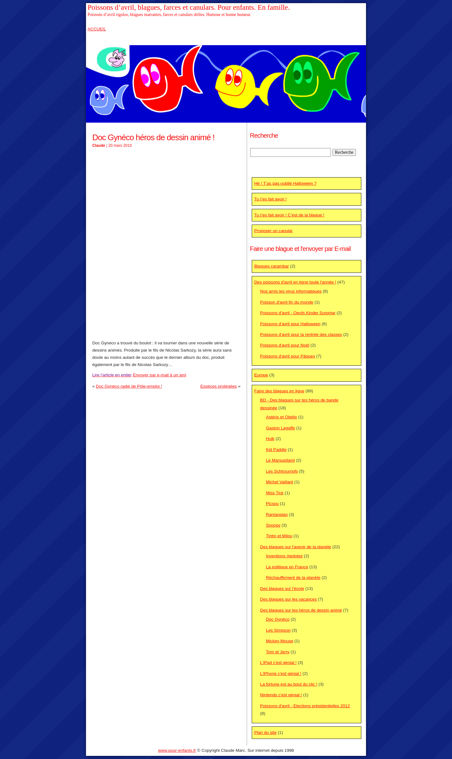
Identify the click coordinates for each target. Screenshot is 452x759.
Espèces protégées (218, 386)
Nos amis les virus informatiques (291, 291)
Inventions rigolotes (284, 556)
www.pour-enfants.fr (177, 750)
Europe (261, 375)
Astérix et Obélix (281, 417)
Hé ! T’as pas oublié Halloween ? (285, 183)
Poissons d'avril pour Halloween (290, 323)
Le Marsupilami (280, 460)
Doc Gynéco (277, 619)
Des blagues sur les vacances (288, 599)
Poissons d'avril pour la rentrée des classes (301, 334)
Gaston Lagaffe (280, 428)
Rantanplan (277, 514)
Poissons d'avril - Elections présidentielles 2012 (305, 705)
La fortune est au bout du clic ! (288, 684)
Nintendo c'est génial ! (281, 695)
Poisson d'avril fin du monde (287, 302)
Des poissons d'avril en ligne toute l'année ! (295, 282)
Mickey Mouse (279, 641)
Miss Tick (274, 493)
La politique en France (287, 567)
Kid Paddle (276, 449)
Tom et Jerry (277, 652)
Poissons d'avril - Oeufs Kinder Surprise (298, 312)
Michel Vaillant (279, 482)
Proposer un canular (273, 230)
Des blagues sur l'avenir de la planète (295, 546)
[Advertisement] (166, 198)
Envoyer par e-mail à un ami (159, 375)
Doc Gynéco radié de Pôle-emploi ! (129, 386)
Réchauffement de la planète (293, 577)
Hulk (270, 438)
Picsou (272, 503)
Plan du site (265, 732)
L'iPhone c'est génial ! (280, 673)
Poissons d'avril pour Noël (284, 345)
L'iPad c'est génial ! (278, 662)
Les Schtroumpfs (282, 471)
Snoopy (273, 525)
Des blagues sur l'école (282, 588)
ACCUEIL (97, 29)
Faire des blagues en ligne (279, 391)
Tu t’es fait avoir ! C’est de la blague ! (289, 215)
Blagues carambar (271, 266)
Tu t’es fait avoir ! (270, 199)
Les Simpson (278, 630)
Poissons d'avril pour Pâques (287, 356)
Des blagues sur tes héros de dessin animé (301, 610)
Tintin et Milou (279, 535)
